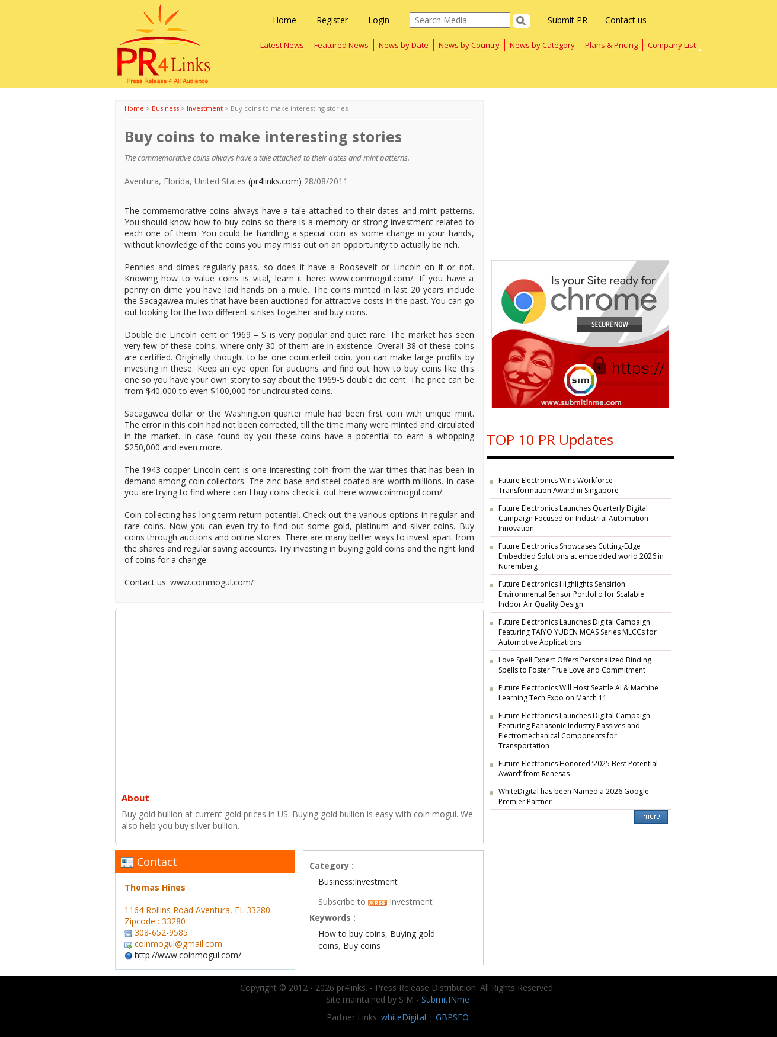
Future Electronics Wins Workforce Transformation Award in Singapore (558, 485)
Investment (205, 108)
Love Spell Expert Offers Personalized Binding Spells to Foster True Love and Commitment (574, 665)
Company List (672, 45)
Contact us (626, 19)
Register (332, 19)
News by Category (542, 45)
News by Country (469, 45)
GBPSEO (452, 1017)
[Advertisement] (299, 698)
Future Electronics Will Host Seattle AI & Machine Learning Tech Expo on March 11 (578, 693)
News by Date (404, 45)
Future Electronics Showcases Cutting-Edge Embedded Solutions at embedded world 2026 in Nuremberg (581, 556)
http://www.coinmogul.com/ (188, 955)
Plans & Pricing (611, 45)
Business (165, 108)
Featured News (341, 45)
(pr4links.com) (275, 181)
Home (284, 19)
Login (378, 19)
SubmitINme (445, 999)
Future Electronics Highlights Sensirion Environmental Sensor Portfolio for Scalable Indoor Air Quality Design (571, 594)
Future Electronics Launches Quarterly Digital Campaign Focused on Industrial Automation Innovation (573, 518)
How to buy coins (351, 933)
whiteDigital (403, 1017)
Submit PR (567, 19)
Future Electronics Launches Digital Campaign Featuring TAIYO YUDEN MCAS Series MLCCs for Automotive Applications (577, 632)
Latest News (282, 45)
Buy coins (361, 945)
